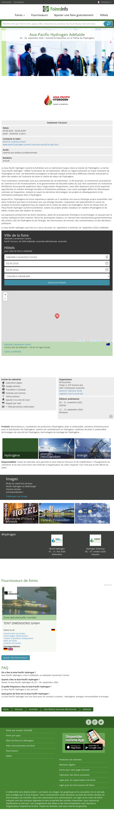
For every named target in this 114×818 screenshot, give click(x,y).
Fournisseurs (39, 15)
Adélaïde (87, 709)
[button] (57, 316)
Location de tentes (12, 643)
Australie (33, 709)
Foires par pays (13, 735)
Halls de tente (10, 640)
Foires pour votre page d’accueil (74, 769)
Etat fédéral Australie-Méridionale (60, 709)
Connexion (6, 2)
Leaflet (81, 341)
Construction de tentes (14, 633)
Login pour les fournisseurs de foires (76, 785)
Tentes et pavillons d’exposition (18, 638)
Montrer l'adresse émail (14, 141)
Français (106, 2)
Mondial (19, 709)
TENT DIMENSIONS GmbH (22, 623)
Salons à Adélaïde (12, 351)
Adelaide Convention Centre (17, 344)
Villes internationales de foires (20, 745)
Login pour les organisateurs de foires (77, 780)
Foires (20, 15)
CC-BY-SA (109, 341)
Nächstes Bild (55, 600)
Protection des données (70, 759)
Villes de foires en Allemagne (20, 740)
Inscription (19, 2)
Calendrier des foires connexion (74, 775)
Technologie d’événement (16, 636)
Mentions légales (67, 764)
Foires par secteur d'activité (19, 730)
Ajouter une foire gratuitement (73, 15)
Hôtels (104, 15)
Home (6, 709)
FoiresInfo (57, 9)
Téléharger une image (16, 496)
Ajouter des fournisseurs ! (15, 657)
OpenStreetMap (95, 341)
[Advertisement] (57, 64)
